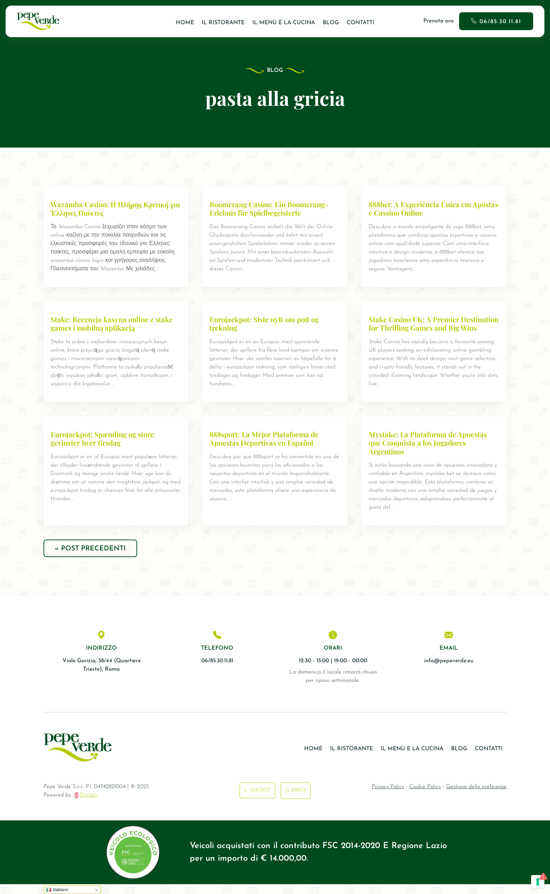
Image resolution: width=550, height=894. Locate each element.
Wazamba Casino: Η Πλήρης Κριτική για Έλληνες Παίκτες (116, 208)
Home (185, 22)
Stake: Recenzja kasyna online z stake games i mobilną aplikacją (112, 323)
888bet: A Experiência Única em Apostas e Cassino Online (420, 208)
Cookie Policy (425, 796)
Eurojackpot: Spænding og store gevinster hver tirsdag (104, 447)
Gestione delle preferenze (476, 796)
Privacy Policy (388, 796)
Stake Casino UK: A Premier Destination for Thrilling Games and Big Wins (429, 327)
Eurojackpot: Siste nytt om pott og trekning (265, 323)
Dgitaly (89, 805)
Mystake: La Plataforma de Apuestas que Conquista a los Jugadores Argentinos (428, 451)
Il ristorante (223, 22)
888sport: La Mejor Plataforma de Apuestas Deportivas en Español (265, 447)
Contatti (360, 22)
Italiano (57, 890)
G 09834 (296, 800)
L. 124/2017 (257, 800)
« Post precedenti (91, 557)
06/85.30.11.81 (500, 22)
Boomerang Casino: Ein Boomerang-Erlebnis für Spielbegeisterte (271, 208)
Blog (331, 22)
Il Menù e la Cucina (283, 22)
